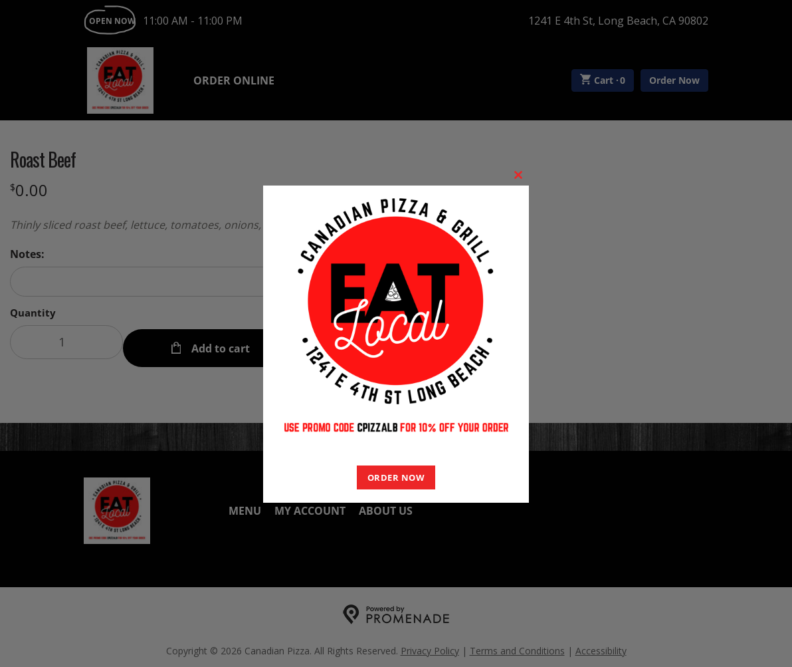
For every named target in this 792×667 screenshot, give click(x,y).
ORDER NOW (396, 477)
